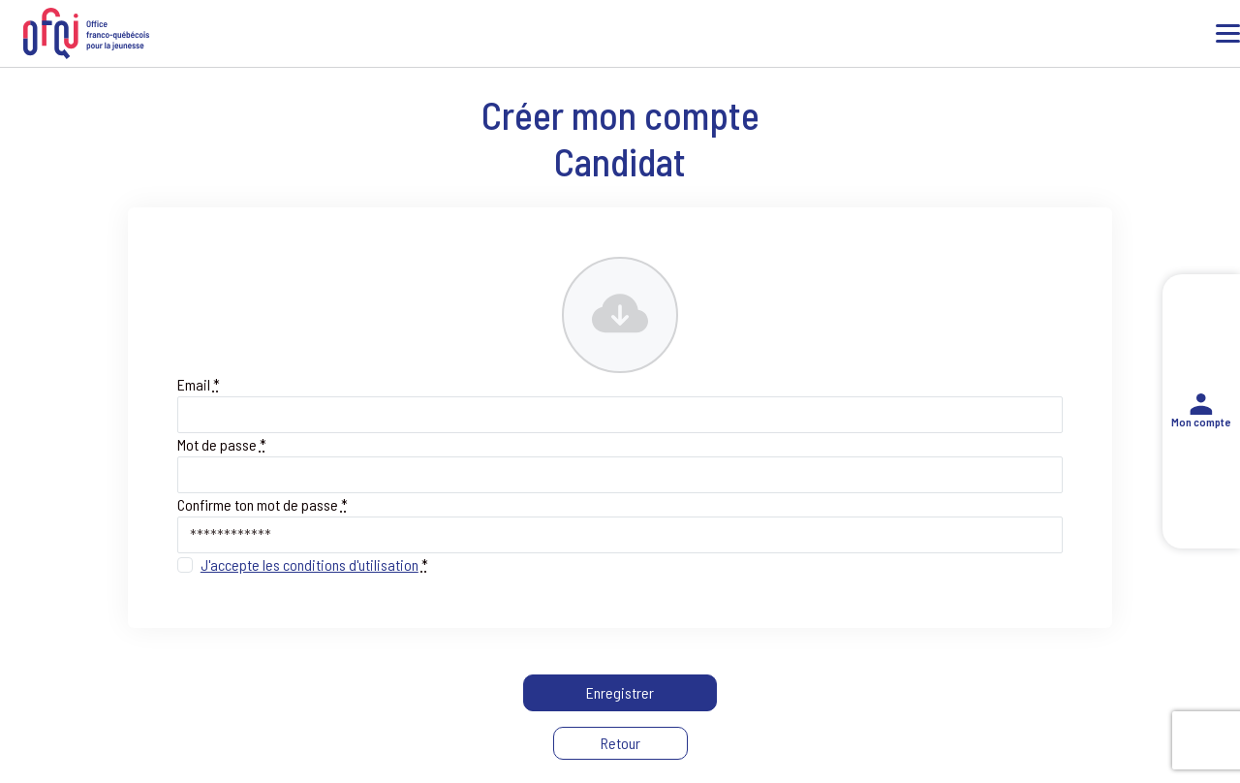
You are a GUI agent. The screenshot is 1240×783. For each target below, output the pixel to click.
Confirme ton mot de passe (262, 504)
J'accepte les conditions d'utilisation (309, 564)
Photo (581, 270)
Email (198, 384)
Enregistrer (620, 692)
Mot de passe (221, 444)
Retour (620, 743)
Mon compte (1201, 411)
